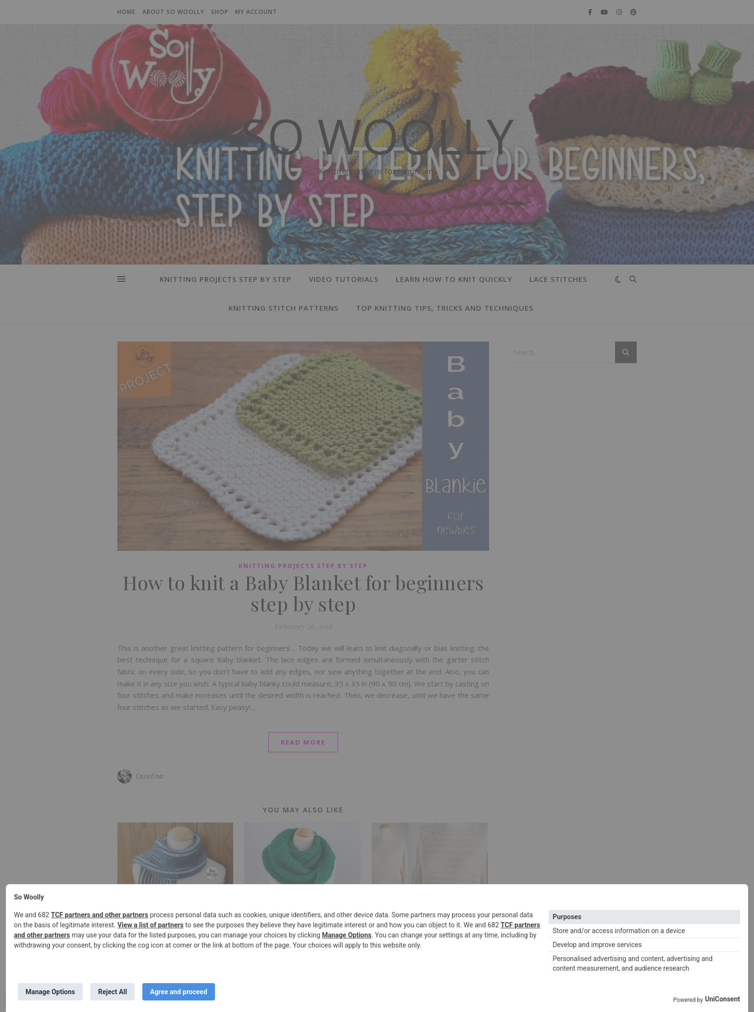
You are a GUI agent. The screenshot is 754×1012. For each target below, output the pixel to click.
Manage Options (347, 935)
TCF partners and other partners (99, 915)
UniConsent (722, 999)
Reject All (112, 992)
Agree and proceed (178, 992)
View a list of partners (150, 925)
